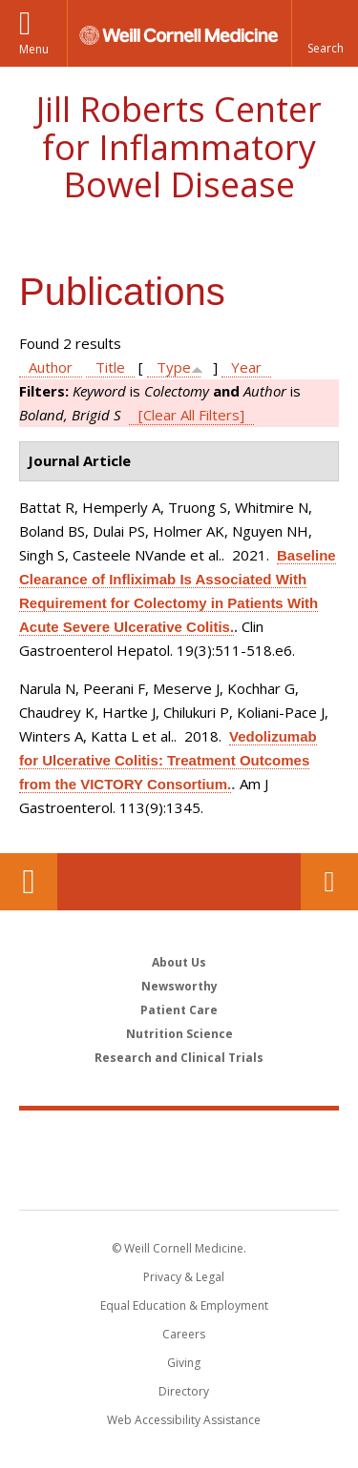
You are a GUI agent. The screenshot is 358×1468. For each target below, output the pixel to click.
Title (110, 367)
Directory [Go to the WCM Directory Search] (183, 1391)
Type (174, 367)
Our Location (28, 881)
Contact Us (329, 881)
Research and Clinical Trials (179, 1058)
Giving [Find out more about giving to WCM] (183, 1363)
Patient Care (179, 1010)
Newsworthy (179, 986)
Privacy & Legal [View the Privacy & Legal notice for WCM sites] (183, 1277)
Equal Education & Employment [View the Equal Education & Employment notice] (184, 1305)
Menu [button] (34, 49)
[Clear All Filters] (191, 414)
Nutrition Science (179, 1034)
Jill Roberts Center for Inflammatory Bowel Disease (179, 147)
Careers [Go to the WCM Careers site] (183, 1334)
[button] (324, 33)
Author (51, 367)
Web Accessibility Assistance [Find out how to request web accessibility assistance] (184, 1420)
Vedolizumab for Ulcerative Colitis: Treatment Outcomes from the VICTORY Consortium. (168, 760)
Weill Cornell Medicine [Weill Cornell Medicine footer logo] (179, 1139)
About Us (179, 962)
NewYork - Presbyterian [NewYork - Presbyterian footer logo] (179, 1179)
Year (246, 367)
